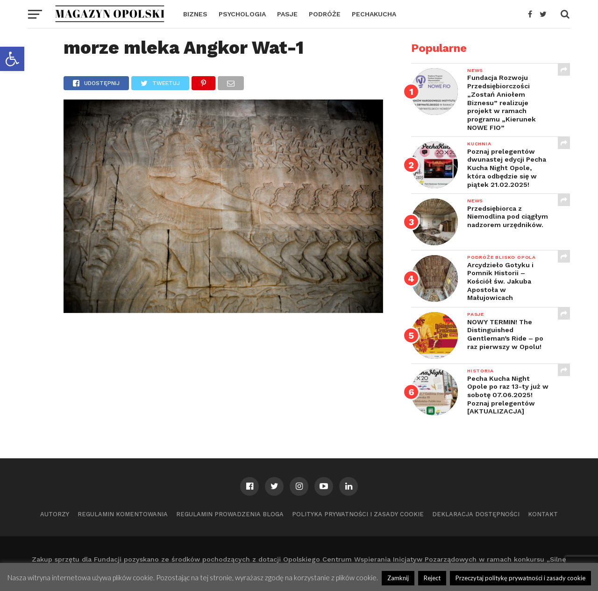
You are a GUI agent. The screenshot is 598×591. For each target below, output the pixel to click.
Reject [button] (432, 578)
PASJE (287, 14)
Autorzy (54, 514)
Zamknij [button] (398, 578)
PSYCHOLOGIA (242, 14)
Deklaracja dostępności (476, 514)
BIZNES (195, 14)
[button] (12, 59)
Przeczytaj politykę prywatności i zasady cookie (520, 578)
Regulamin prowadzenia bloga (230, 514)
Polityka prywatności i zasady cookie (358, 514)
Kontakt (543, 514)
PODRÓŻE (325, 14)
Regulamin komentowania (123, 514)
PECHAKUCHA (374, 14)
